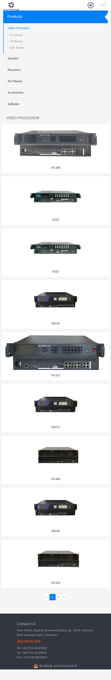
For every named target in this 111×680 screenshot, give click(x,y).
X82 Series (17, 47)
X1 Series (16, 35)
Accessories (15, 92)
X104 (55, 219)
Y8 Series (16, 41)
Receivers (14, 70)
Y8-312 (55, 375)
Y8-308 (55, 167)
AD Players (15, 81)
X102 (55, 271)
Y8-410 (55, 582)
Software (13, 104)
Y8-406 (55, 479)
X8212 (55, 427)
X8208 (55, 531)
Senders (13, 58)
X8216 (55, 323)
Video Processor (18, 28)
